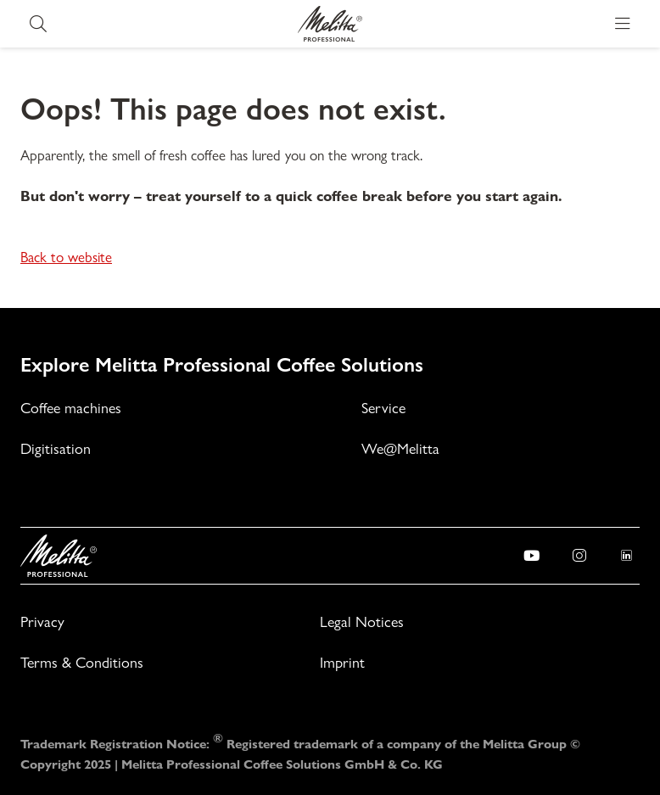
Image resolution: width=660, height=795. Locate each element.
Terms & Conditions (81, 662)
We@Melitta (400, 448)
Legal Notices (362, 621)
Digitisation (55, 448)
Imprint (342, 662)
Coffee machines (70, 408)
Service (383, 408)
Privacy (42, 621)
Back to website (66, 257)
